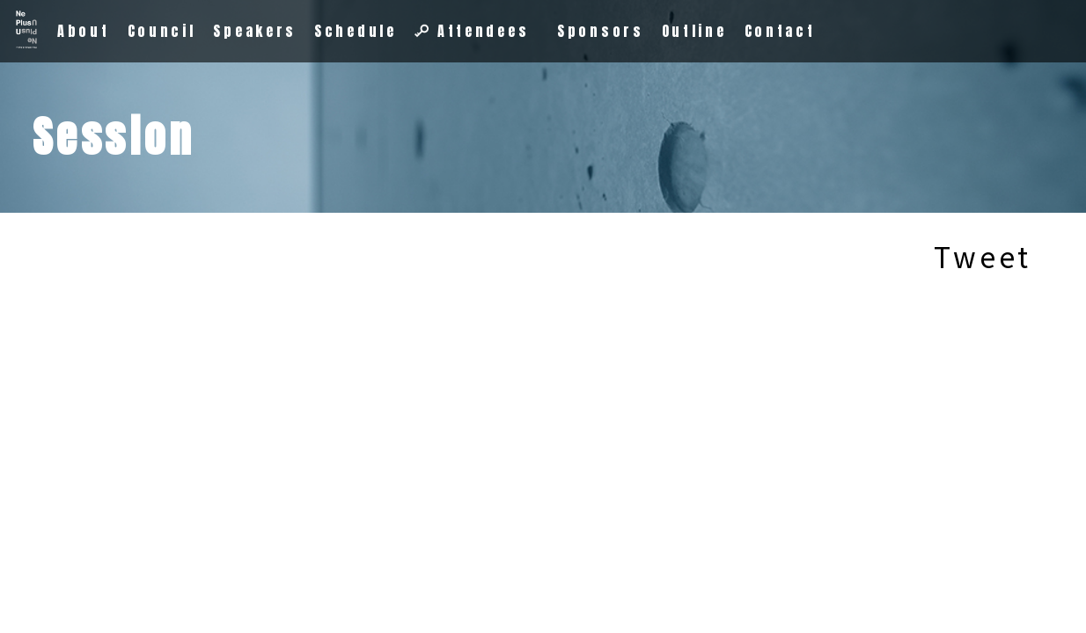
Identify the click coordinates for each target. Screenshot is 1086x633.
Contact (780, 30)
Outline (694, 30)
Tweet (982, 256)
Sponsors (600, 30)
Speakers (255, 30)
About (83, 30)
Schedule (355, 30)
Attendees (472, 30)
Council (162, 30)
